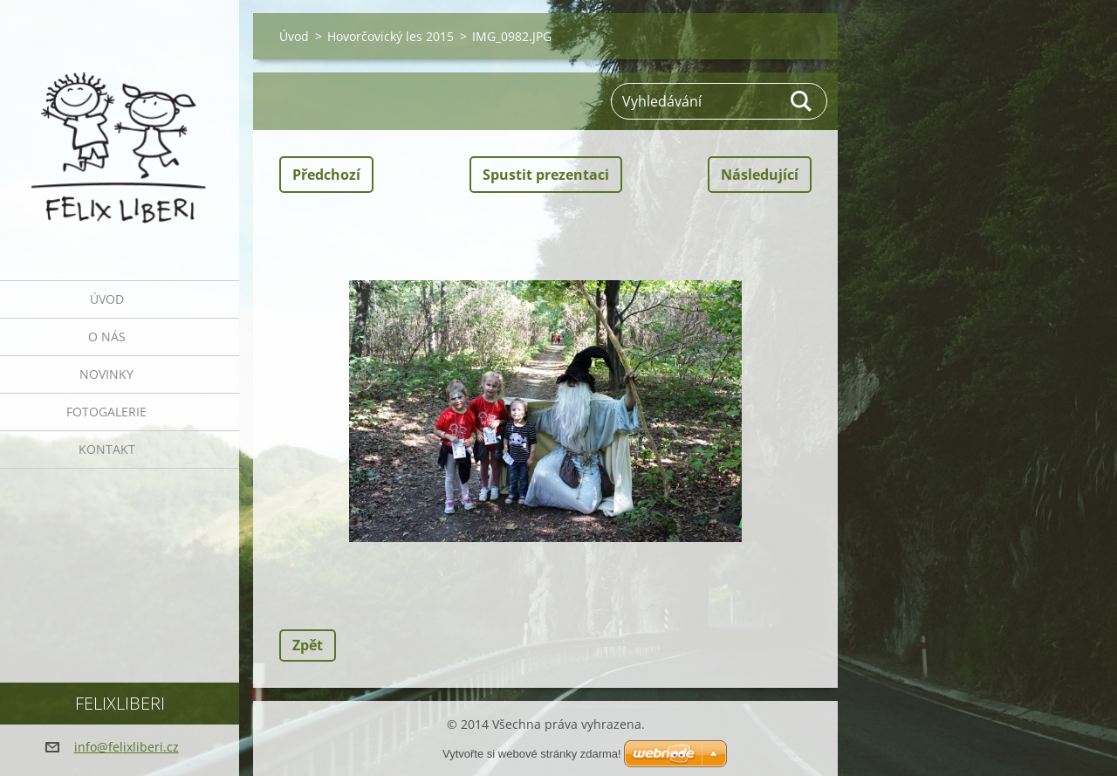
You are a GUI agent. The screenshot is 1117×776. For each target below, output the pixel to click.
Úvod (107, 299)
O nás (107, 336)
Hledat (802, 101)
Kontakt (107, 449)
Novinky (106, 374)
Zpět (307, 645)
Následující (759, 174)
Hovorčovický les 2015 (390, 36)
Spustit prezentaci (546, 174)
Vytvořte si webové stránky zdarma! (531, 753)
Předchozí (326, 174)
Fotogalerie (106, 411)
